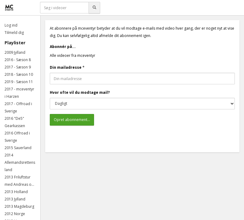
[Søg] (94, 7)
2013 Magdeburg (19, 206)
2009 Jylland (15, 52)
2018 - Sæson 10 (19, 74)
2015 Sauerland (18, 147)
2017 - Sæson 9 (18, 67)
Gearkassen (15, 125)
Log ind (11, 25)
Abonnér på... (63, 46)
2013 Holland (16, 191)
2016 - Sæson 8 (18, 59)
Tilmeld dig (14, 32)
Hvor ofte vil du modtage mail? (80, 92)
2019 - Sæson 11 (19, 81)
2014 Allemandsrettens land (20, 162)
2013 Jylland (15, 199)
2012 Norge (15, 213)
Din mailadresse (66, 67)
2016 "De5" (14, 118)
